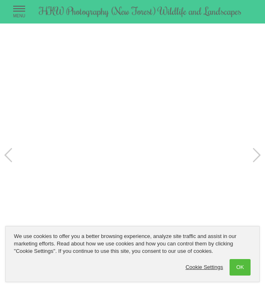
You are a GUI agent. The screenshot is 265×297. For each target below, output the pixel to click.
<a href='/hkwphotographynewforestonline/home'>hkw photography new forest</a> (132, 148)
